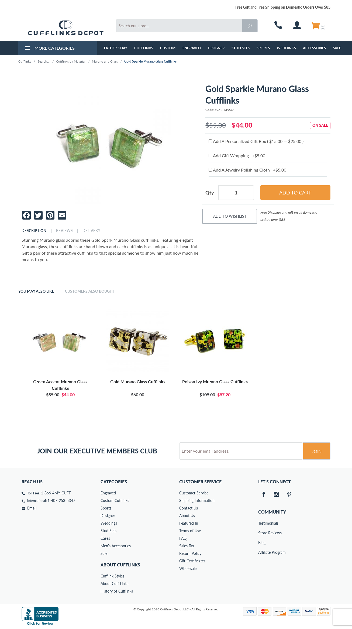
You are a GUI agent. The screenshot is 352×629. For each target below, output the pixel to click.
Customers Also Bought (90, 291)
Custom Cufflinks (115, 500)
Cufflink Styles (112, 576)
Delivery (91, 230)
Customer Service (193, 493)
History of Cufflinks (117, 591)
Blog (261, 542)
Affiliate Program (262, 552)
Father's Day (115, 48)
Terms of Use (190, 530)
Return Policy (190, 553)
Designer (216, 48)
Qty (209, 193)
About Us (187, 515)
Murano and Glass (105, 61)
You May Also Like (36, 291)
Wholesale (187, 568)
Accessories (314, 48)
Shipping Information (197, 500)
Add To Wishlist (229, 216)
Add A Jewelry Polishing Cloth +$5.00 (247, 169)
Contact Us (188, 508)
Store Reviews (262, 533)
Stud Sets (241, 48)
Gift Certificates (192, 561)
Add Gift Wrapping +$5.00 (237, 155)
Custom (167, 48)
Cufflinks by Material (70, 61)
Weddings (286, 48)
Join (317, 451)
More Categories (49, 48)
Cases (105, 538)
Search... (43, 61)
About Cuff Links (114, 583)
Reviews (64, 230)
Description (34, 230)
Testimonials (262, 523)
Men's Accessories (116, 545)
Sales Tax (186, 545)
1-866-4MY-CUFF (56, 493)
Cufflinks (143, 48)
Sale (337, 48)
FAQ (183, 538)
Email (31, 508)
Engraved (191, 48)
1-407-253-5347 (61, 500)
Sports (263, 48)
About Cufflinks (120, 564)
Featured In (188, 523)
